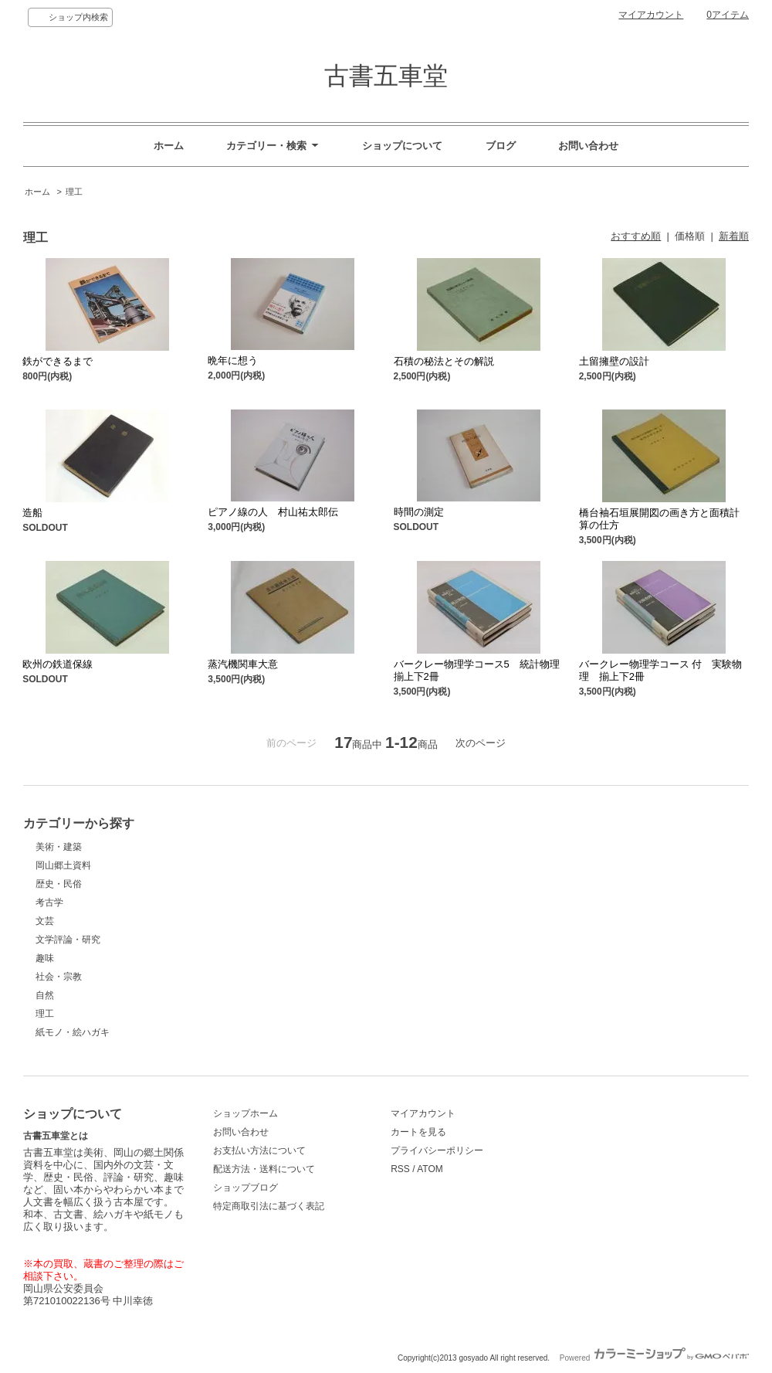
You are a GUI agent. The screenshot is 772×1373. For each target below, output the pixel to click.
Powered (654, 1358)
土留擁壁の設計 (614, 361)
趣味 (45, 958)
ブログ (501, 145)
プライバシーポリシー (437, 1150)
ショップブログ (245, 1187)
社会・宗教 (59, 976)
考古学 (49, 902)
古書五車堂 (386, 76)
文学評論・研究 (68, 939)
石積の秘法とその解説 (444, 361)
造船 (32, 512)
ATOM (430, 1169)
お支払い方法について (259, 1150)
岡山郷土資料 (63, 865)
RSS (400, 1169)
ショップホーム (245, 1113)
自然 (45, 995)
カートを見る (418, 1132)
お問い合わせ (588, 145)
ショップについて (402, 145)
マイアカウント (650, 14)
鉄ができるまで (57, 361)
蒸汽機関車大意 (243, 664)
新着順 (734, 236)
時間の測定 (419, 512)
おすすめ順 (636, 236)
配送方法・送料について (264, 1169)
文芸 (45, 921)
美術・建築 (59, 846)
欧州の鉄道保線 (57, 664)
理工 (74, 191)
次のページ (480, 743)
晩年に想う (233, 360)
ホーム (169, 145)
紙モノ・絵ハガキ (73, 1032)
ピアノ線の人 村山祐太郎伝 (273, 512)
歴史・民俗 (59, 884)
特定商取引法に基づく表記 (268, 1206)
